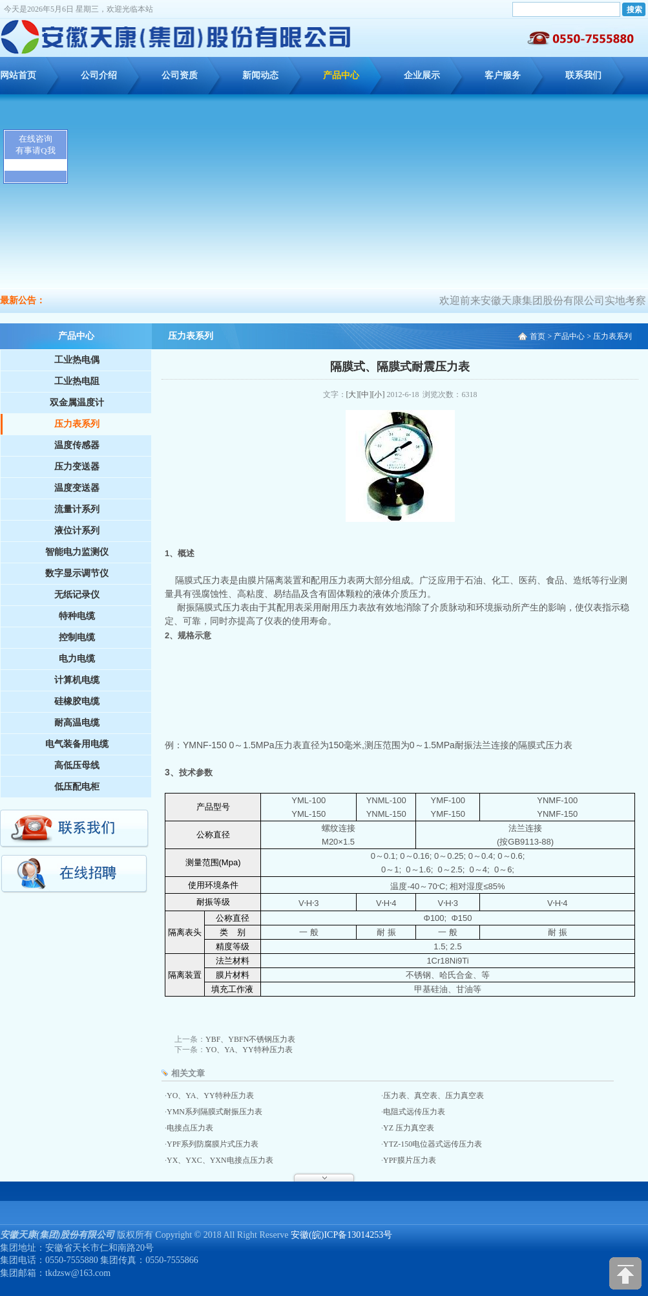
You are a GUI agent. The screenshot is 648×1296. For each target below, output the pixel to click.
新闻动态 (260, 75)
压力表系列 (76, 424)
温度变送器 (76, 488)
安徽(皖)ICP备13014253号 (341, 1235)
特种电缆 (77, 616)
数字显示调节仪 (77, 573)
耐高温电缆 (76, 723)
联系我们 (583, 75)
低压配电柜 (76, 787)
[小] (378, 394)
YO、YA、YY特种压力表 (249, 1049)
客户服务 (503, 75)
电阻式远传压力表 (414, 1111)
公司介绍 (99, 75)
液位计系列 (76, 530)
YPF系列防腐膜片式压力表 (212, 1144)
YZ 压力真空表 (408, 1127)
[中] (365, 394)
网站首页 (18, 75)
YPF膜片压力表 (409, 1160)
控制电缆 (77, 637)
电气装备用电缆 (77, 744)
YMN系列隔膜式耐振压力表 (214, 1111)
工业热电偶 (76, 360)
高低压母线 (76, 765)
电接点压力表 (190, 1127)
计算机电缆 (76, 680)
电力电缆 (77, 659)
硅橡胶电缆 (76, 701)
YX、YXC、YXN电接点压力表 (220, 1160)
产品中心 (341, 75)
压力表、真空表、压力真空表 (433, 1095)
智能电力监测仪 (77, 552)
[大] (352, 394)
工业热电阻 (76, 381)
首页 (537, 336)
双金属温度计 (77, 402)
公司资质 (180, 75)
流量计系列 (76, 509)
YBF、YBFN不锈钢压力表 (250, 1039)
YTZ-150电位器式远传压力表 (432, 1144)
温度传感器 (76, 445)
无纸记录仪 (76, 594)
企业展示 (422, 75)
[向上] (625, 1273)
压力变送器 (76, 466)
